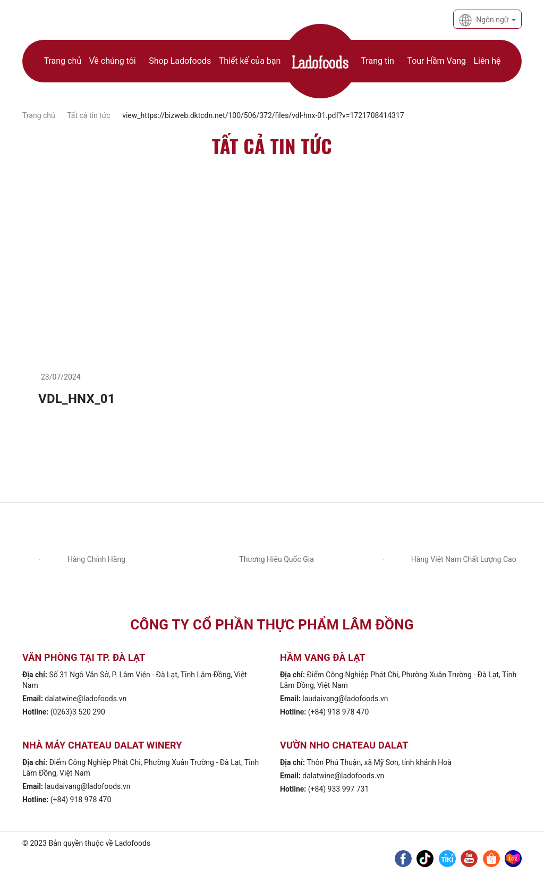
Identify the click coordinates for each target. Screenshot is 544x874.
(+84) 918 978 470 (338, 712)
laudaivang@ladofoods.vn (345, 698)
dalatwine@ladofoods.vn (85, 698)
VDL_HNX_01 (76, 398)
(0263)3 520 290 (77, 712)
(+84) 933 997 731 (338, 789)
